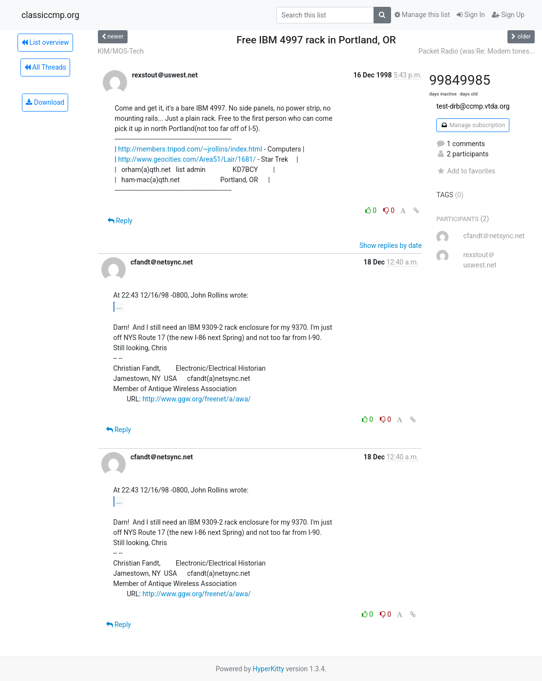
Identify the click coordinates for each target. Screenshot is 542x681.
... (119, 306)
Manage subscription (472, 125)
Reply (120, 221)
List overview (45, 42)
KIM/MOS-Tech (121, 51)
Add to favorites (465, 171)
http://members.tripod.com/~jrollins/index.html (190, 149)
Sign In (471, 15)
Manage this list (422, 15)
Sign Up (508, 15)
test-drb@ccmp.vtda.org (472, 106)
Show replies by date (390, 245)
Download (45, 102)
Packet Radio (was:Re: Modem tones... (476, 51)
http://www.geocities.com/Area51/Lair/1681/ (187, 159)
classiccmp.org (50, 15)
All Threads (45, 67)
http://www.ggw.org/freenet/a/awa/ (196, 399)
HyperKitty (268, 669)
